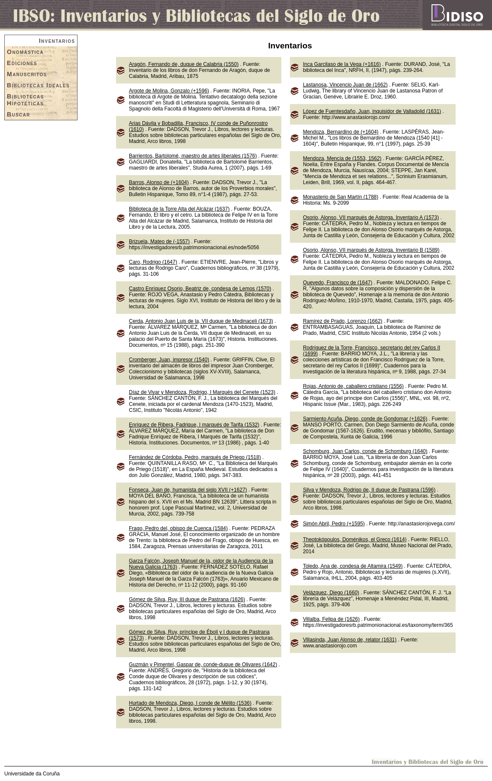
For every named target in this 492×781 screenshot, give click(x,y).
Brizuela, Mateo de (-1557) (159, 241)
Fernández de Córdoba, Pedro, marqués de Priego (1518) (195, 457)
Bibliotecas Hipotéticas (25, 100)
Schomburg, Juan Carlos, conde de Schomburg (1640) (365, 451)
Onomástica (25, 51)
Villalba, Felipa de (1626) (331, 619)
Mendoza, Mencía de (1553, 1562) (342, 158)
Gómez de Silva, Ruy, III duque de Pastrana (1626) (187, 599)
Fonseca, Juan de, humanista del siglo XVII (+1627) (188, 490)
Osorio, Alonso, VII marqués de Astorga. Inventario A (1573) (371, 218)
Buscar (18, 114)
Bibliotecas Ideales (38, 85)
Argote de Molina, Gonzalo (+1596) (169, 91)
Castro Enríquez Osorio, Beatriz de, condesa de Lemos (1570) (200, 289)
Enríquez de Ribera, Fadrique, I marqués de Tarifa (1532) (194, 425)
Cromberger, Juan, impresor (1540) (169, 360)
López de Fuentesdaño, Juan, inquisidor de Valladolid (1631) (372, 111)
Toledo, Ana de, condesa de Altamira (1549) (353, 566)
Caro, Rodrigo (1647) (153, 262)
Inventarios (57, 40)
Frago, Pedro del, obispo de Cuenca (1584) (178, 528)
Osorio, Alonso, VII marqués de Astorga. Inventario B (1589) (371, 250)
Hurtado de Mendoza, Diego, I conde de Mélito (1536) (190, 703)
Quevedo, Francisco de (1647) (337, 283)
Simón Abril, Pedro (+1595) (333, 524)
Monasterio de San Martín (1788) (340, 197)
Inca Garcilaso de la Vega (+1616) (342, 64)
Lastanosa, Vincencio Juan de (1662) (345, 85)
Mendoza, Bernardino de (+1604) (340, 132)
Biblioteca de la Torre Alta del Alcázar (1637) (179, 209)
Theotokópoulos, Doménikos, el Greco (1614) (354, 540)
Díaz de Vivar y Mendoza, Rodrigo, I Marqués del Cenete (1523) (202, 392)
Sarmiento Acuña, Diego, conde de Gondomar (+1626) (365, 419)
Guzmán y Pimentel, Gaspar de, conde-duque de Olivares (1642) (203, 665)
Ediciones (22, 63)
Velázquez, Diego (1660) (331, 593)
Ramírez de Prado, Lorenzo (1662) (342, 321)
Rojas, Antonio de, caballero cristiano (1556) (353, 386)
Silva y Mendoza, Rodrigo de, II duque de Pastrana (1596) (369, 490)
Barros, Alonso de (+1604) (159, 182)
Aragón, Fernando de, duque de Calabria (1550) (184, 64)
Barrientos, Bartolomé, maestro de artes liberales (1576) (193, 156)
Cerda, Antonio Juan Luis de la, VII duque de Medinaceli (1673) (201, 321)
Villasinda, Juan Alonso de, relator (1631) (350, 640)
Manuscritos (27, 74)
